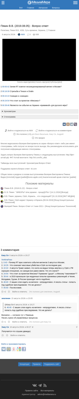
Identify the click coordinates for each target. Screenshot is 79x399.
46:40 (6, 282)
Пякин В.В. (14, 30)
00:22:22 (6, 96)
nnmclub (10, 177)
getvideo (32, 82)
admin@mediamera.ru (47, 394)
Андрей (60, 134)
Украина (41, 30)
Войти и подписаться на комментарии (55, 130)
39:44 (6, 276)
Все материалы (47, 391)
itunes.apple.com (35, 177)
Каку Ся (52, 134)
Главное (30, 8)
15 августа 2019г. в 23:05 (22, 298)
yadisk (24, 177)
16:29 (6, 265)
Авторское (43, 8)
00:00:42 (6, 87)
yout (47, 82)
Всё (20, 8)
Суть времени (31, 30)
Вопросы (56, 8)
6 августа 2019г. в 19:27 (19, 255)
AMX (21, 34)
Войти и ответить (19, 292)
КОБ (22, 30)
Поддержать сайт (51, 364)
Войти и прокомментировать (13, 344)
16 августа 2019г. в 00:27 (20, 327)
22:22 (6, 268)
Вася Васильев (41, 134)
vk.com (34, 169)
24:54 (6, 274)
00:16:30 (6, 91)
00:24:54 (6, 101)
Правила (36, 364)
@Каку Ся (9, 305)
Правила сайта (31, 391)
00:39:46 (6, 105)
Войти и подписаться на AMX (20, 130)
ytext (59, 82)
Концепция (24, 364)
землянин (48, 292)
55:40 (6, 288)
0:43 (5, 262)
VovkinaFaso (6, 260)
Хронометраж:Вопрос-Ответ (38, 163)
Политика (5, 30)
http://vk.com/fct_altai (38, 157)
